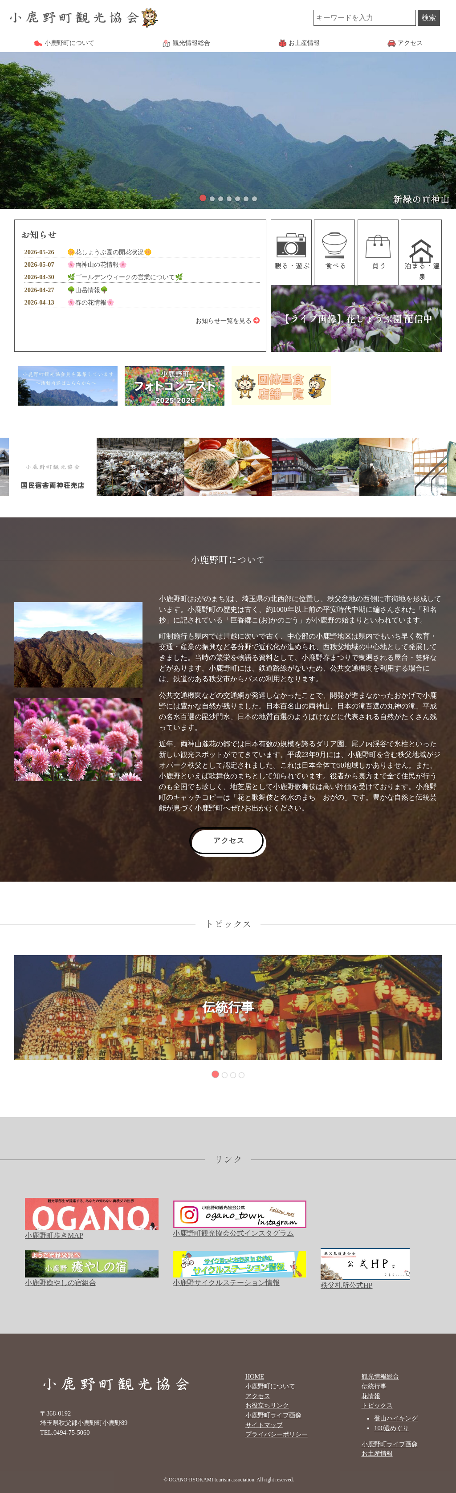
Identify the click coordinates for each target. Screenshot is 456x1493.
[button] (203, 198)
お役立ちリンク (267, 1405)
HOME (254, 1376)
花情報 (371, 1395)
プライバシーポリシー (276, 1434)
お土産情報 (377, 1453)
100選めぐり (391, 1428)
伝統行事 (374, 1386)
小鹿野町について (270, 1386)
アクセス (228, 840)
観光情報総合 (380, 1376)
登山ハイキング (396, 1418)
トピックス (377, 1405)
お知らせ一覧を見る (227, 320)
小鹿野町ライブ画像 (273, 1415)
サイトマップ (264, 1424)
